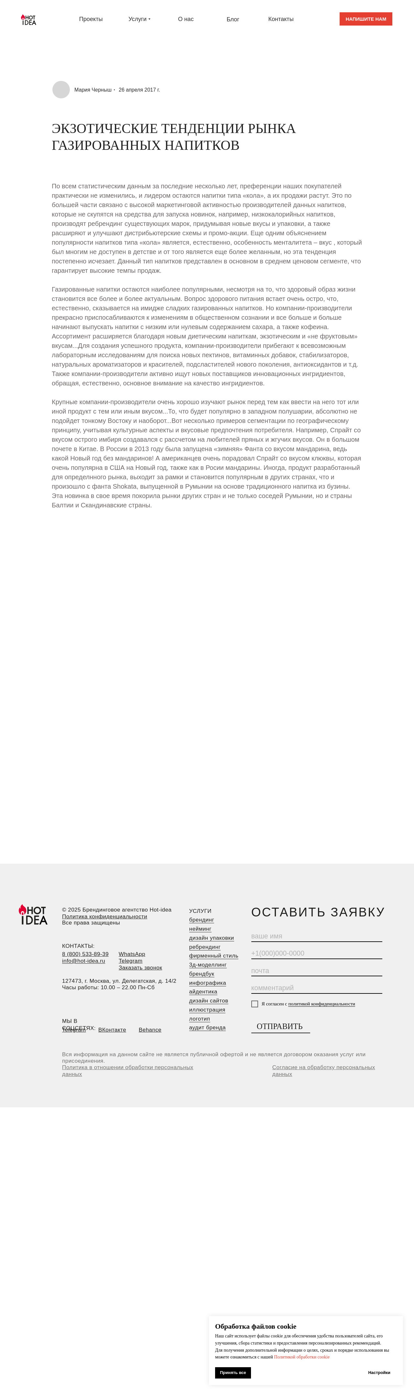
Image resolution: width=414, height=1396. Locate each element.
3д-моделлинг (208, 965)
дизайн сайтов (208, 1001)
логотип (199, 1019)
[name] (316, 937)
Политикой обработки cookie (302, 1357)
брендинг (201, 920)
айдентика (203, 992)
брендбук (201, 974)
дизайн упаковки (211, 938)
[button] (366, 19)
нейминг (200, 929)
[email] (316, 971)
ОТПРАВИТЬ (280, 1026)
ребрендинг (205, 947)
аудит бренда (207, 1028)
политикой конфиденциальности (321, 1003)
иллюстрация (207, 1010)
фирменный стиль (213, 956)
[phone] (316, 954)
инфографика (207, 983)
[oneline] (316, 988)
